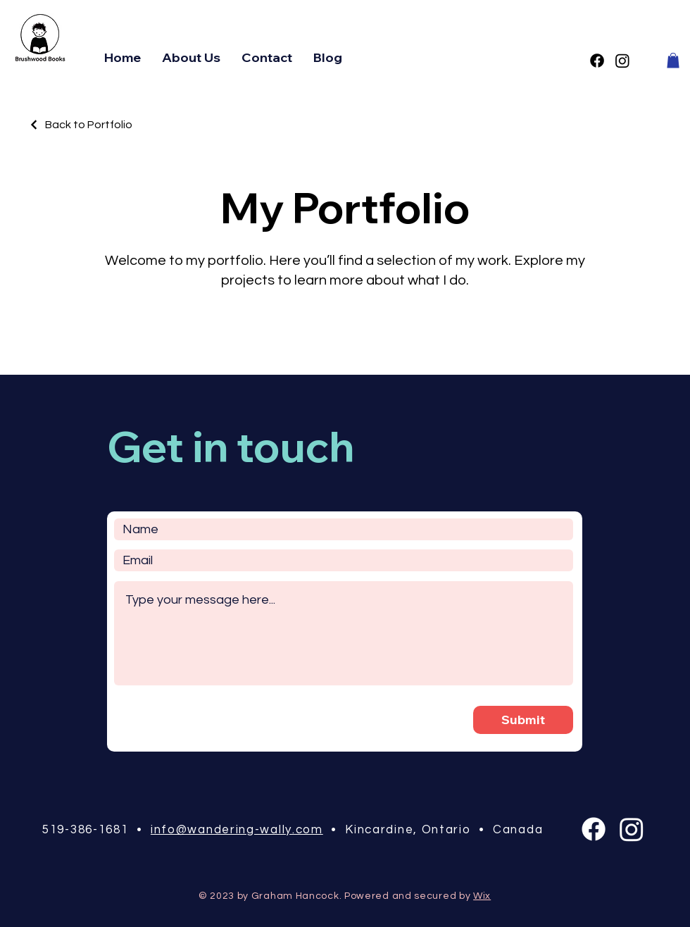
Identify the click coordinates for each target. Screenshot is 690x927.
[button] (673, 60)
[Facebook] (597, 60)
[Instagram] (622, 60)
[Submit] (523, 720)
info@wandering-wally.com (237, 829)
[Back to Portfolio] (80, 125)
